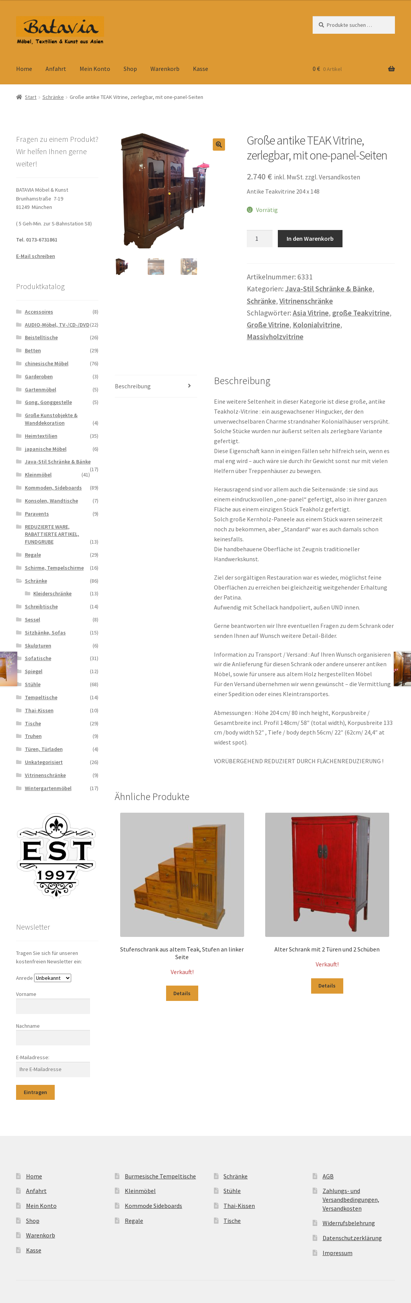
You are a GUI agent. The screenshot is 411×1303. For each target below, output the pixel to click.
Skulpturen (38, 645)
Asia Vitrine (311, 312)
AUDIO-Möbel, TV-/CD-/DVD (57, 324)
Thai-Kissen (39, 710)
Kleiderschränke (52, 593)
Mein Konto (95, 68)
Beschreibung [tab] (133, 386)
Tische (33, 723)
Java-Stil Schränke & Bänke (328, 288)
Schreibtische (41, 606)
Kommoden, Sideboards (53, 487)
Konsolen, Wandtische (51, 500)
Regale (33, 554)
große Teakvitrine (361, 312)
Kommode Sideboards (153, 1205)
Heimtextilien (41, 435)
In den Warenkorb (310, 238)
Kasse (200, 68)
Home (24, 68)
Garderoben (39, 376)
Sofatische (38, 658)
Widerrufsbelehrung (349, 1223)
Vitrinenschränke (306, 301)
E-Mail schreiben (35, 256)
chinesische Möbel (46, 363)
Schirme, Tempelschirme (54, 567)
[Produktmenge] (260, 239)
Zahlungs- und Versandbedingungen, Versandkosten (351, 1199)
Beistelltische (41, 337)
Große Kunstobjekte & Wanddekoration (51, 419)
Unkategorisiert (44, 762)
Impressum (337, 1253)
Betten (33, 350)
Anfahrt (56, 68)
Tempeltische (41, 697)
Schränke (53, 97)
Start (30, 97)
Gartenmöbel (40, 389)
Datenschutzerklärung (352, 1238)
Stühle (33, 684)
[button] (219, 144)
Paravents (37, 513)
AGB (328, 1176)
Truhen (33, 736)
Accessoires (39, 311)
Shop (130, 68)
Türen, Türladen (44, 749)
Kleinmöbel (38, 474)
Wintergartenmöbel (48, 788)
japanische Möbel (46, 448)
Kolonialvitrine (316, 324)
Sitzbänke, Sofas (45, 632)
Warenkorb (164, 68)
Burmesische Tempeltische (160, 1176)
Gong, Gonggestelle (48, 402)
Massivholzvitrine (275, 336)
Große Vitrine (268, 324)
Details (182, 993)
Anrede (24, 977)
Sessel (32, 619)
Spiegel (33, 671)
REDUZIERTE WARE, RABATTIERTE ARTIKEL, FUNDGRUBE (52, 534)
